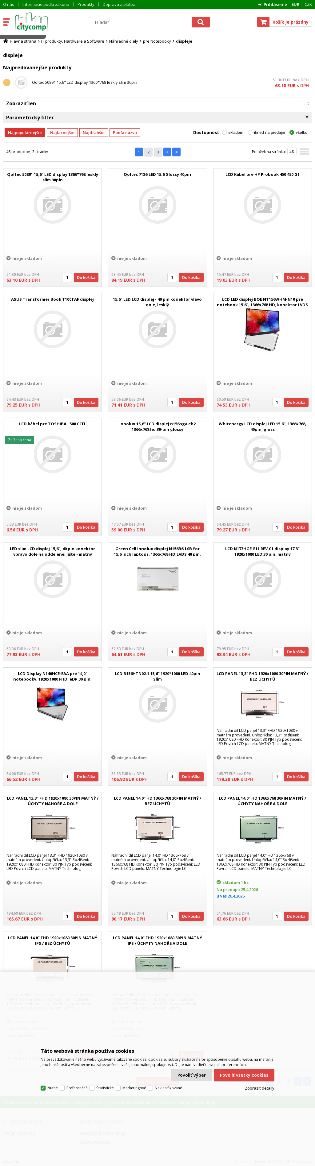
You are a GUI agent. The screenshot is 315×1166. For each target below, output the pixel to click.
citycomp (48, 22)
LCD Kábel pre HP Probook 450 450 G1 (262, 174)
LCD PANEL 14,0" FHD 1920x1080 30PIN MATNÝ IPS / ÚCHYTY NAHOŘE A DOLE (157, 940)
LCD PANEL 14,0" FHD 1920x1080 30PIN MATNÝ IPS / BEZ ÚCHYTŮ (52, 940)
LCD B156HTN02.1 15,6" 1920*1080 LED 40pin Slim (157, 676)
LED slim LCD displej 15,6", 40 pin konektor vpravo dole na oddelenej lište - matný (52, 551)
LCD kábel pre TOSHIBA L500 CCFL (52, 424)
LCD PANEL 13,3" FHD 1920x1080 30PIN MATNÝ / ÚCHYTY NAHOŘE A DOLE (52, 800)
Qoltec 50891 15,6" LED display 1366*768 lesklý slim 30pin (84, 82)
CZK (308, 4)
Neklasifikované (168, 1088)
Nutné (52, 1088)
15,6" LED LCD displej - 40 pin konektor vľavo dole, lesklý (157, 301)
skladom (235, 132)
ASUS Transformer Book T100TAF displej (52, 299)
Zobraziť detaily (259, 1088)
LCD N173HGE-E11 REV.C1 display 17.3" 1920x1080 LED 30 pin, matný (262, 551)
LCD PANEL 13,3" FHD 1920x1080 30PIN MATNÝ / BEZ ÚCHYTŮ (262, 676)
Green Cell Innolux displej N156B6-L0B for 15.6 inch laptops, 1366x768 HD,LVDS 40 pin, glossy (157, 554)
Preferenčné (77, 1088)
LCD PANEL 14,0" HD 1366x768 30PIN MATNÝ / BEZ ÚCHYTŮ (157, 800)
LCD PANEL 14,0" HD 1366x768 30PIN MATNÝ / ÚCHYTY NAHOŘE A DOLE (262, 800)
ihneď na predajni (269, 132)
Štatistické (105, 1088)
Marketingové (134, 1088)
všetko (301, 132)
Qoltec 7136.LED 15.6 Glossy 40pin (157, 174)
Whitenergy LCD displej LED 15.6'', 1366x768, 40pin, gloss (262, 426)
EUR (295, 4)
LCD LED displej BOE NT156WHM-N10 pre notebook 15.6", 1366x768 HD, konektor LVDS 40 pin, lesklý (262, 304)
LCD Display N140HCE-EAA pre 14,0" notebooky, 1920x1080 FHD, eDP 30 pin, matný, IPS (52, 679)
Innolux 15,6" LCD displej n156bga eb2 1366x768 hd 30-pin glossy (157, 426)
